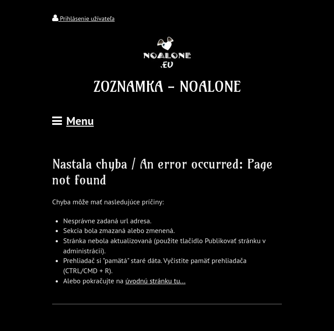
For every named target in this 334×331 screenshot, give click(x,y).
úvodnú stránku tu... (155, 280)
